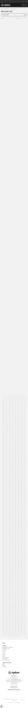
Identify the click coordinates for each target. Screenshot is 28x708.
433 (6, 513)
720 (3, 589)
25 (6, 405)
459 (12, 519)
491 (12, 528)
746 (9, 596)
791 (24, 606)
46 (21, 409)
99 (12, 424)
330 (9, 485)
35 (12, 407)
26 (9, 405)
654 (21, 570)
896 (3, 636)
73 (6, 417)
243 (12, 462)
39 (24, 407)
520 (3, 536)
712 (3, 587)
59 (12, 413)
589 (18, 553)
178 (9, 445)
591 (24, 553)
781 (18, 604)
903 (24, 636)
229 (18, 458)
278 (21, 470)
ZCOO (4, 659)
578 (9, 551)
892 (15, 634)
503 (24, 530)
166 (21, 441)
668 (15, 574)
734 (21, 591)
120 (3, 430)
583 (24, 551)
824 (3, 617)
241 (6, 462)
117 (18, 428)
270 (21, 468)
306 (9, 479)
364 (15, 494)
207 (24, 451)
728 (3, 591)
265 (6, 468)
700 (15, 583)
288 (3, 475)
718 (21, 587)
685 (18, 579)
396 (15, 502)
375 (24, 496)
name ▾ (21, 18)
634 (9, 566)
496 (3, 530)
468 (15, 521)
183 (24, 445)
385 (6, 500)
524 (15, 536)
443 (12, 515)
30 (21, 405)
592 (3, 555)
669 (18, 574)
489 (6, 528)
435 (12, 513)
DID (3, 655)
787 (12, 606)
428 (15, 511)
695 (24, 581)
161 (6, 441)
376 (3, 498)
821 (18, 615)
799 (24, 608)
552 (3, 545)
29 (18, 405)
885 (18, 632)
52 (15, 411)
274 (9, 470)
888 (3, 634)
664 (3, 574)
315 (12, 481)
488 (3, 528)
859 (12, 625)
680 (3, 579)
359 (24, 492)
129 (6, 432)
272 (3, 470)
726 (21, 589)
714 (9, 587)
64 (3, 415)
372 (15, 496)
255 (24, 464)
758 (21, 598)
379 (12, 498)
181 (18, 445)
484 (15, 526)
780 (15, 604)
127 (24, 430)
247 (24, 462)
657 (6, 572)
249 (6, 464)
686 (21, 579)
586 (9, 553)
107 (12, 426)
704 (3, 585)
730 (9, 591)
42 (9, 409)
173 (18, 443)
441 (6, 515)
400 (3, 504)
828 (15, 617)
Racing (4, 668)
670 (21, 574)
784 (3, 606)
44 (15, 409)
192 (3, 449)
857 (6, 625)
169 (6, 443)
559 (24, 545)
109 (18, 426)
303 (24, 477)
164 (15, 441)
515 (12, 534)
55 (24, 411)
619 (12, 562)
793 (6, 608)
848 (3, 623)
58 (9, 413)
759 (24, 598)
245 (18, 462)
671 (24, 574)
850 (9, 623)
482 (9, 526)
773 (18, 602)
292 (15, 475)
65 (6, 415)
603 (12, 557)
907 (14, 638)
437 (18, 513)
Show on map (14, 690)
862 (21, 625)
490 (9, 528)
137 (6, 434)
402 (9, 504)
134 (21, 432)
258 (9, 466)
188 (15, 447)
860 (15, 625)
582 (21, 551)
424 (3, 511)
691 (12, 581)
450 (9, 517)
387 (12, 500)
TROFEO (4, 654)
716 (15, 587)
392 (3, 502)
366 (21, 494)
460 (15, 519)
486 (21, 526)
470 (21, 521)
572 (15, 549)
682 (9, 579)
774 (21, 602)
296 (3, 477)
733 (18, 591)
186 (9, 447)
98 (9, 424)
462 (21, 519)
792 (3, 608)
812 (15, 613)
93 (18, 422)
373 (18, 496)
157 (18, 439)
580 (15, 551)
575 (24, 549)
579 (12, 551)
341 (18, 487)
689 (6, 581)
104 (3, 426)
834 (9, 619)
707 (12, 585)
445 (18, 515)
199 (24, 449)
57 (6, 413)
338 (9, 487)
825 (6, 617)
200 (3, 451)
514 (9, 534)
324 (15, 483)
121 (6, 430)
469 (18, 521)
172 (15, 443)
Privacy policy (22, 702)
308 (15, 479)
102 (21, 424)
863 (24, 625)
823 (24, 615)
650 (9, 570)
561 (6, 547)
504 (3, 532)
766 (21, 600)
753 (6, 598)
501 (18, 530)
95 (24, 422)
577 (6, 551)
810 (9, 613)
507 (12, 532)
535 (24, 538)
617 (6, 562)
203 (12, 451)
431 (24, 511)
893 (18, 634)
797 (18, 608)
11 (12, 400)
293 (18, 475)
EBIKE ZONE (5, 662)
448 (3, 517)
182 (21, 445)
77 (18, 417)
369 (6, 496)
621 (18, 562)
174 (21, 443)
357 (18, 492)
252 (15, 464)
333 (18, 485)
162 (9, 441)
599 (24, 555)
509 (18, 532)
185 (6, 447)
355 (12, 492)
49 (6, 411)
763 (12, 600)
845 (18, 621)
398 (21, 502)
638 (21, 566)
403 (12, 504)
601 (6, 557)
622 (21, 562)
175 (24, 443)
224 (3, 458)
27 (12, 405)
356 (15, 492)
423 (24, 509)
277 (18, 470)
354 (9, 492)
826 (9, 617)
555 (12, 545)
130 (9, 432)
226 (9, 458)
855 (24, 623)
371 (12, 496)
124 (15, 430)
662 (21, 572)
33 (6, 407)
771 (12, 602)
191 (24, 447)
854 (21, 623)
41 (6, 409)
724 (15, 589)
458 (9, 519)
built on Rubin (17, 705)
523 (12, 536)
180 (15, 445)
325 (18, 483)
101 (18, 424)
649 (6, 570)
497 (6, 530)
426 (9, 511)
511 (24, 532)
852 (15, 623)
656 (3, 572)
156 (15, 439)
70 (21, 415)
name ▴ (25, 18)
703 (24, 583)
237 (18, 460)
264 (3, 468)
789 (18, 606)
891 (12, 634)
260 (15, 466)
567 (24, 547)
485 (18, 526)
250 (9, 464)
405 (18, 504)
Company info (14, 703)
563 (12, 547)
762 (9, 600)
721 (6, 589)
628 (15, 564)
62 (21, 413)
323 (12, 483)
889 (6, 634)
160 (3, 441)
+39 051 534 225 (15, 686)
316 (15, 481)
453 (18, 517)
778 (9, 604)
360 (3, 494)
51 (12, 411)
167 (24, 441)
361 (6, 494)
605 (18, 557)
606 (21, 557)
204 (15, 451)
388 (15, 500)
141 (18, 434)
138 (9, 434)
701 (18, 583)
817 (6, 615)
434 (9, 513)
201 (6, 451)
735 (24, 591)
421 (18, 509)
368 (3, 496)
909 (20, 638)
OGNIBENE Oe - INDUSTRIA (8, 650)
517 (18, 534)
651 (12, 570)
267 (12, 468)
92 (15, 422)
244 (15, 462)
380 (15, 498)
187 (12, 447)
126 (21, 430)
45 (18, 409)
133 (18, 432)
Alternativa (5, 669)
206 (21, 451)
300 (15, 477)
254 (21, 464)
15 (24, 400)
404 (15, 504)
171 (12, 443)
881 (6, 632)
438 (21, 513)
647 (24, 568)
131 (12, 432)
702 (21, 583)
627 (12, 564)
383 (24, 498)
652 (15, 570)
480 (3, 526)
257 (6, 466)
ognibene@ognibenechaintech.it (15, 684)
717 (18, 587)
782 (21, 604)
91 (12, 422)
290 (9, 475)
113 (6, 428)
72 (3, 417)
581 (18, 551)
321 (6, 483)
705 (6, 585)
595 (12, 555)
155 (12, 439)
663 (24, 572)
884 (15, 632)
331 (12, 485)
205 (18, 451)
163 (12, 441)
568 (3, 549)
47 (24, 409)
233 (6, 460)
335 (24, 485)
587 (12, 553)
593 (6, 555)
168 (3, 443)
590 (21, 553)
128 (3, 432)
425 (6, 511)
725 (18, 589)
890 (9, 634)
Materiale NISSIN (6, 660)
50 (9, 411)
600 (3, 557)
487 (24, 526)
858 (9, 625)
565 (18, 547)
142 (21, 434)
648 (3, 570)
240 (3, 462)
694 (21, 581)
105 (6, 426)
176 (3, 445)
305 (6, 479)
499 (12, 530)
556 (15, 545)
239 (24, 460)
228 (15, 458)
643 (12, 568)
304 (3, 479)
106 (9, 426)
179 (12, 445)
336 (3, 487)
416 (3, 509)
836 (15, 619)
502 (21, 530)
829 (18, 617)
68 (15, 415)
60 (15, 413)
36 (15, 407)
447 (24, 515)
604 (15, 557)
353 (6, 492)
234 (9, 460)
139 (12, 434)
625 (6, 564)
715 (12, 587)
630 (21, 564)
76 (15, 417)
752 (3, 598)
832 (3, 619)
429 (18, 511)
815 (24, 613)
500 (15, 530)
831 (24, 617)
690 (9, 581)
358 (21, 492)
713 (6, 587)
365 (18, 494)
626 (9, 564)
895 (24, 634)
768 (3, 602)
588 (15, 553)
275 (12, 470)
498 (9, 530)
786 (9, 606)
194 (9, 449)
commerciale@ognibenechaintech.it (16, 683)
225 (6, 458)
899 (12, 636)
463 (24, 519)
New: (4, 646)
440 (3, 515)
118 (21, 428)
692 (15, 581)
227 (12, 458)
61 (18, 413)
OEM (3, 667)
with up (10, 705)
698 (9, 583)
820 (15, 615)
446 (21, 515)
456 (3, 519)
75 (12, 417)
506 (9, 532)
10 (9, 400)
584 (3, 553)
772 (15, 602)
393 (6, 502)
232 (3, 460)
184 (3, 447)
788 (15, 606)
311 (24, 479)
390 (21, 500)
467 (12, 521)
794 (9, 608)
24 (3, 405)
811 (12, 613)
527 (24, 536)
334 (21, 485)
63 (24, 413)
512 (3, 534)
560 (3, 547)
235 (12, 460)
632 (3, 566)
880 (3, 632)
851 (12, 623)
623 (24, 562)
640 (3, 568)
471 (24, 521)
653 (18, 570)
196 (15, 449)
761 (6, 600)
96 (3, 424)
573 (18, 549)
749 (18, 596)
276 (15, 470)
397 (18, 502)
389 (18, 500)
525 (18, 536)
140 (15, 434)
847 (24, 621)
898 (9, 636)
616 (3, 562)
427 (12, 511)
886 (21, 632)
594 (9, 555)
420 (15, 509)
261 (18, 466)
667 (12, 574)
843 (12, 621)
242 (9, 462)
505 (6, 532)
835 (12, 619)
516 (15, 534)
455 (24, 517)
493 (18, 528)
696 (3, 583)
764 (15, 600)
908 (17, 638)
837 (18, 619)
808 (3, 613)
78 (21, 417)
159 (24, 439)
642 (9, 568)
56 (3, 413)
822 (21, 615)
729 (6, 591)
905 (8, 638)
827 (12, 617)
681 (6, 579)
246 (21, 462)
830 (21, 617)
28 (15, 405)
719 (24, 587)
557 (18, 545)
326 (21, 483)
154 (9, 439)
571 (12, 549)
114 (9, 428)
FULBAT (4, 656)
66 (9, 415)
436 (15, 513)
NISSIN (4, 658)
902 (21, 636)
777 (6, 604)
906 (11, 638)
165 (18, 441)
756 (15, 598)
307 (12, 479)
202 (9, 451)
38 (21, 407)
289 (6, 475)
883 (12, 632)
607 (24, 557)
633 (6, 566)
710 (21, 585)
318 (21, 481)
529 (6, 538)
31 (24, 405)
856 (3, 625)
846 (21, 621)
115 (12, 428)
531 (12, 538)
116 (15, 428)
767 (24, 600)
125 (18, 430)
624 (3, 564)
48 (3, 411)
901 (18, 636)
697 (6, 583)
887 (24, 632)
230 (21, 458)
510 (21, 532)
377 (6, 498)
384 (3, 500)
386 (9, 500)
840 (3, 621)
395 (12, 502)
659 (12, 572)
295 (24, 475)
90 (9, 422)
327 (24, 483)
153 (6, 439)
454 (21, 517)
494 (21, 528)
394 (9, 502)
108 (15, 426)
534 (21, 538)
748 (15, 596)
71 (24, 415)
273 (6, 470)
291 (12, 475)
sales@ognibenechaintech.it (16, 682)
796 (15, 608)
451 (12, 517)
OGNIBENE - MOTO (6, 651)
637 (18, 566)
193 (6, 449)
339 (12, 487)
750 (21, 596)
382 (21, 498)
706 (9, 585)
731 (12, 591)
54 (21, 411)
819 (12, 615)
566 (21, 547)
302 (21, 477)
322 (9, 483)
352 (3, 492)
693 (18, 581)
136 (3, 434)
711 (24, 585)
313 (6, 481)
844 (15, 621)
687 (24, 579)
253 (18, 464)
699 (12, 583)
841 (6, 621)
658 (9, 572)
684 (15, 579)
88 (3, 422)
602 (9, 557)
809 (6, 613)
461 (18, 519)
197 (18, 449)
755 (12, 598)
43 (12, 409)
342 (21, 487)
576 (3, 551)
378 (9, 498)
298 (9, 477)
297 (6, 477)
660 (15, 572)
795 (12, 608)
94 (21, 422)
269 (18, 468)
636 (15, 566)
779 (12, 604)
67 (12, 415)
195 (12, 449)
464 (3, 521)
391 (24, 500)
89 (6, 422)
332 (15, 485)
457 (6, 519)
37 (18, 407)
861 (18, 625)
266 (9, 468)
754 (9, 598)
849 (6, 623)
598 (21, 555)
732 (15, 591)
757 (18, 598)
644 (15, 568)
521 (6, 536)
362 (9, 494)
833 (6, 619)
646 (21, 568)
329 (6, 485)
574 (21, 549)
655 (24, 570)
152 (3, 439)
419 (12, 509)
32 (3, 407)
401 (6, 504)
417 (6, 509)
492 (15, 528)
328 (3, 485)
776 (3, 604)
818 (9, 615)
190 (21, 447)
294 (21, 475)
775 (24, 602)
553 (6, 545)
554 (9, 545)
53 (18, 411)
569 (6, 549)
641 (6, 568)
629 (18, 564)
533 (18, 538)
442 (9, 515)
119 (24, 428)
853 (18, 623)
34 (9, 407)
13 (18, 400)
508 (15, 532)
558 (21, 545)
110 (21, 426)
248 (3, 464)
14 (21, 400)
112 (3, 428)
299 (12, 477)
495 (24, 528)
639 (24, 566)
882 (9, 632)
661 (18, 572)
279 (24, 470)
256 (3, 466)
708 (15, 585)
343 (24, 487)
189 (18, 447)
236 (15, 460)
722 (9, 589)
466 (9, 521)
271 (24, 468)
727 (24, 589)
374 (21, 496)
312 (3, 481)
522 (9, 536)
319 (24, 481)
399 (24, 502)
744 (3, 596)
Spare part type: (7, 666)
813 (18, 613)
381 (18, 498)
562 (9, 547)
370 (9, 496)
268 (15, 468)
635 (12, 566)
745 (6, 596)
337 (6, 487)
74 (9, 417)
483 (12, 526)
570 (9, 549)
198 (21, 449)
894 (21, 634)
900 (15, 636)
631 (24, 564)
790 (21, 606)
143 (24, 434)
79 (24, 417)
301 (18, 477)
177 (6, 445)
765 (18, 600)
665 (6, 574)
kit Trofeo (4, 653)
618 (9, 562)
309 (18, 479)
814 (21, 613)
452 (15, 517)
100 (15, 424)
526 (21, 536)
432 (3, 513)
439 (24, 513)
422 (21, 509)
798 (21, 608)
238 (21, 460)
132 (15, 432)
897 (6, 636)
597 (18, 555)
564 (15, 547)
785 (6, 606)
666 (9, 574)
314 (9, 481)
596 (15, 555)
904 (5, 638)
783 (24, 604)
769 (6, 602)
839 (24, 619)
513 (6, 534)
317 (18, 481)
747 (12, 596)
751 (24, 596)
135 (24, 432)
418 (9, 509)
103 (24, 424)
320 (3, 483)
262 (21, 466)
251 (12, 464)
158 (21, 439)
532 (15, 538)
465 (6, 521)
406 (21, 504)
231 (24, 458)
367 (24, 494)
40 (3, 409)
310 (21, 479)
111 (24, 426)
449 (6, 517)
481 (6, 526)
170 (9, 443)
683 (12, 579)
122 (9, 430)
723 (12, 589)
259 (12, 466)
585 (6, 553)
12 (15, 400)
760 (3, 600)
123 (12, 430)
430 (21, 511)
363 (12, 494)
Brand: (4, 649)
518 (21, 534)
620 (15, 562)
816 (3, 615)
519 (24, 534)
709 (18, 585)
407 (24, 504)
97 (6, 424)
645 (18, 568)
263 (24, 466)
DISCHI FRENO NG (6, 663)
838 (21, 619)
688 (3, 581)
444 (15, 515)
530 (9, 538)
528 (3, 538)
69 (18, 415)
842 (9, 621)
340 (15, 487)
